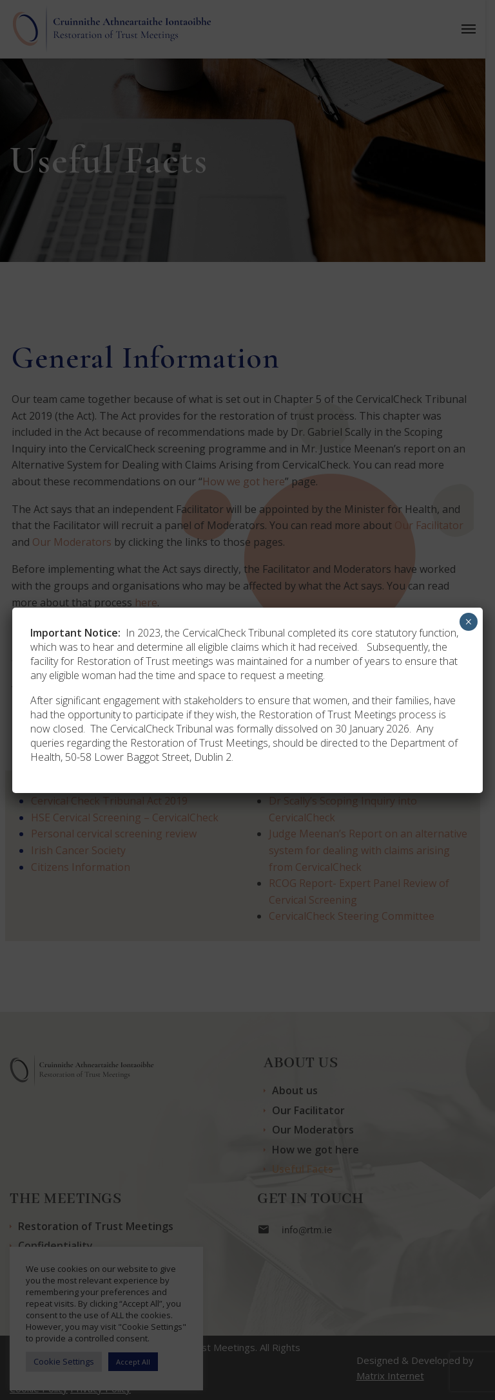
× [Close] (468, 622)
